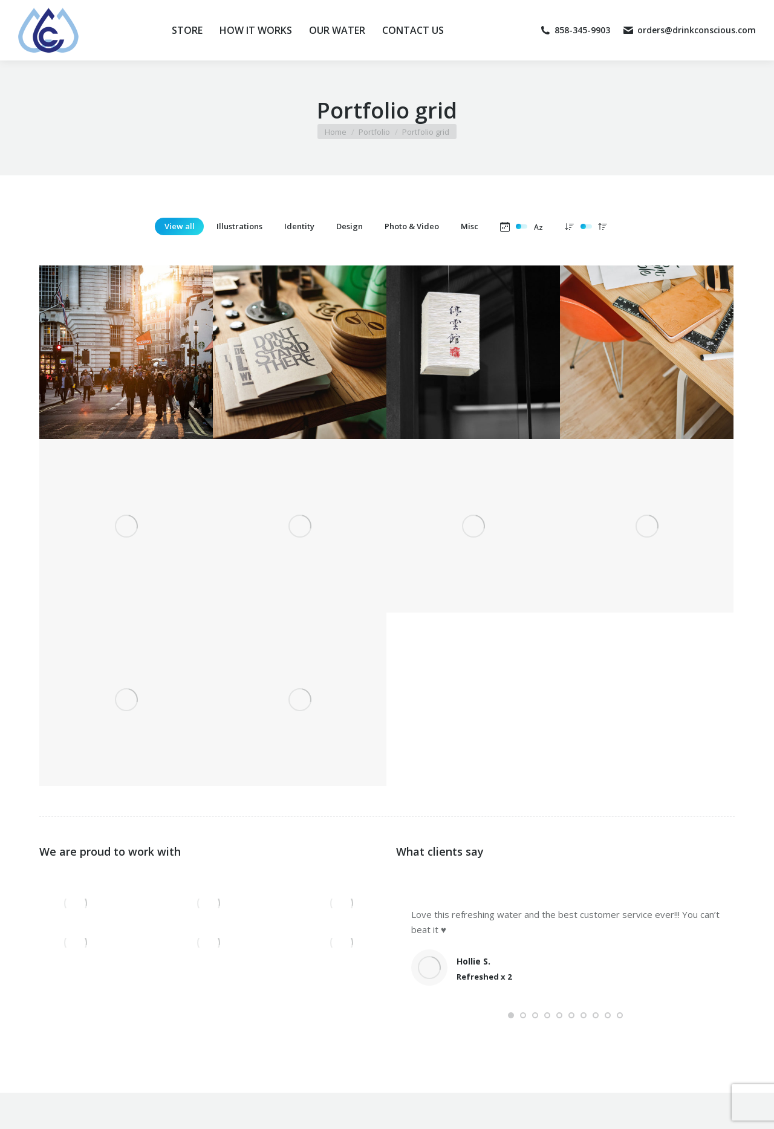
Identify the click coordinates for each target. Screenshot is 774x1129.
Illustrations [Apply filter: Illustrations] (239, 226)
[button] (511, 1015)
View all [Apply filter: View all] (179, 226)
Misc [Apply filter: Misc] (469, 226)
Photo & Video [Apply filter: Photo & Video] (412, 226)
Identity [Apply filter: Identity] (299, 226)
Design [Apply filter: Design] (349, 226)
